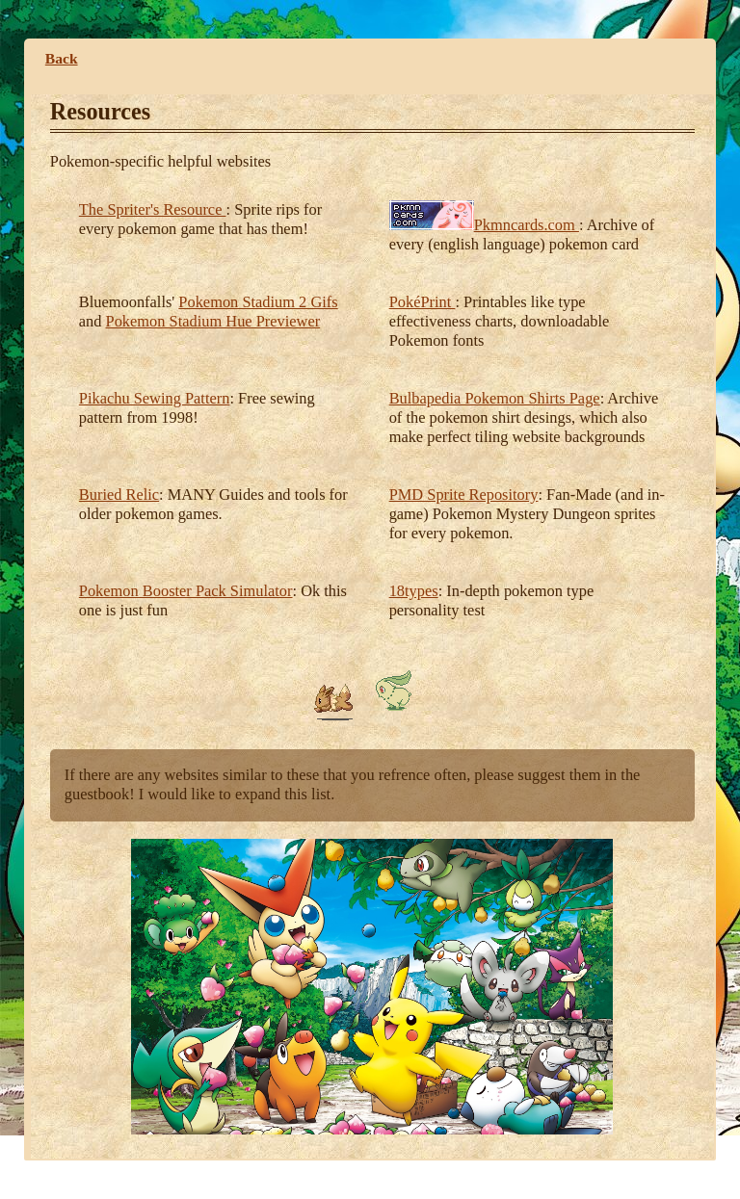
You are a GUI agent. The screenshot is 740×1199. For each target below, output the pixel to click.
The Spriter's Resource (152, 209)
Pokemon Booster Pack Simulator (186, 591)
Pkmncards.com (526, 225)
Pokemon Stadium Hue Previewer (213, 321)
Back (61, 58)
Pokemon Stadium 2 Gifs (257, 302)
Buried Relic (119, 494)
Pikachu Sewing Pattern (154, 398)
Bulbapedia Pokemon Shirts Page (494, 398)
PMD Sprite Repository (464, 494)
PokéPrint (422, 302)
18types (413, 591)
